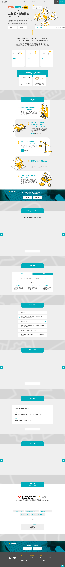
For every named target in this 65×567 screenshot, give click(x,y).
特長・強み (20, 1)
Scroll (32, 30)
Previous (1, 234)
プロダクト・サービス (39, 1)
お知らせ (16, 406)
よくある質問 (33, 1)
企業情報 (45, 1)
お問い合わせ (12, 27)
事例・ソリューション (26, 1)
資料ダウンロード (22, 27)
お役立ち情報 (32, 558)
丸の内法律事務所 (32, 524)
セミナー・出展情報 (39, 27)
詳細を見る (47, 415)
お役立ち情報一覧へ (32, 383)
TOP (62, 566)
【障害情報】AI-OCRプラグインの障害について (22, 408)
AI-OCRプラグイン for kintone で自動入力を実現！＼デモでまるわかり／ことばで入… (29, 414)
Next (63, 234)
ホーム (22, 557)
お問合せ (50, 557)
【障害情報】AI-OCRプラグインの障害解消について (23, 420)
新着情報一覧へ (32, 429)
